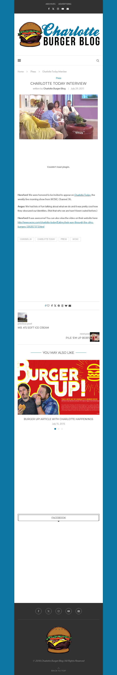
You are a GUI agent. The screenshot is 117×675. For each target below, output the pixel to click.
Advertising (64, 4)
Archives (50, 4)
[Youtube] (63, 8)
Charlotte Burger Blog (54, 88)
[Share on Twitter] (55, 305)
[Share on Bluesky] (66, 305)
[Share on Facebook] (52, 305)
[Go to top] (58, 670)
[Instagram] (58, 8)
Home (21, 71)
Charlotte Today (82, 194)
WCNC (76, 239)
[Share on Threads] (62, 305)
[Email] (68, 8)
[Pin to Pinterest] (59, 305)
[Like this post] (48, 305)
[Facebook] (48, 8)
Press (33, 71)
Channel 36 (26, 239)
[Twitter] (53, 8)
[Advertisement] (58, 272)
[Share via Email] (70, 305)
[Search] (97, 61)
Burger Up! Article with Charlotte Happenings (58, 419)
